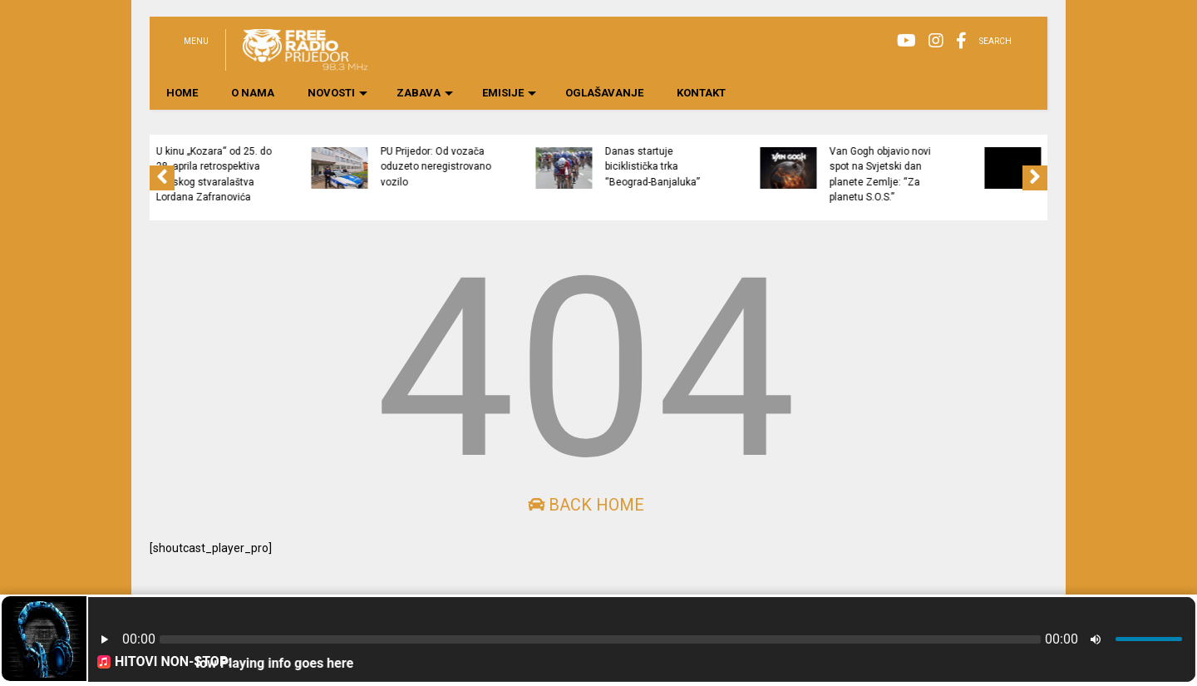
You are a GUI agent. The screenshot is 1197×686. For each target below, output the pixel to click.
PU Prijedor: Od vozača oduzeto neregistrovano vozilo (521, 167)
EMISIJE (509, 92)
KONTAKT (701, 92)
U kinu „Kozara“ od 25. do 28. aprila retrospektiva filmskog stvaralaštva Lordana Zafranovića (299, 174)
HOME (182, 92)
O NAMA (252, 92)
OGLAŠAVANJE (604, 92)
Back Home (586, 505)
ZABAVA (425, 92)
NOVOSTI (337, 92)
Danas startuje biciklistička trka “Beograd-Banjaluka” (738, 167)
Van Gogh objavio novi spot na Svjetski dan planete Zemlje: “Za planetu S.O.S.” (966, 174)
